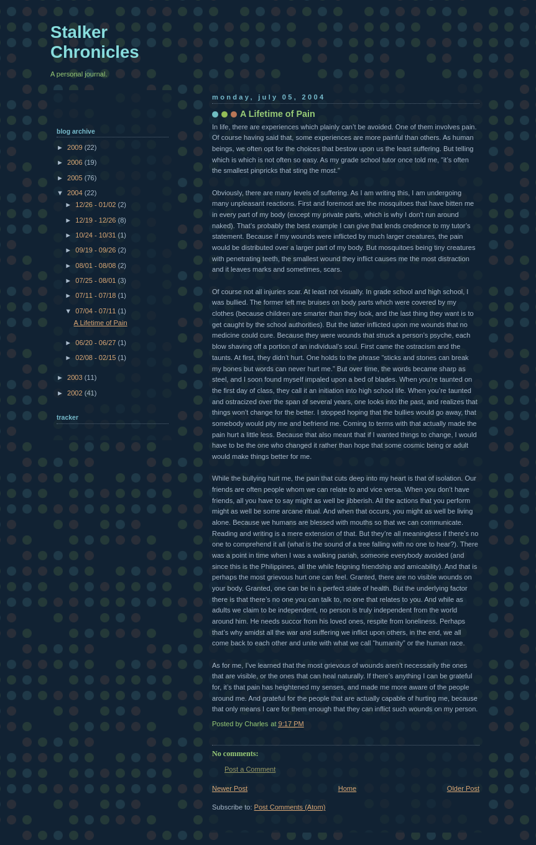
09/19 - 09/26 (96, 250)
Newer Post (229, 788)
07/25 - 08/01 (96, 280)
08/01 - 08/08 (96, 265)
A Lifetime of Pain (100, 322)
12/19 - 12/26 (96, 220)
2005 (76, 178)
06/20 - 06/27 (96, 342)
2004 (76, 192)
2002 (76, 393)
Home (347, 788)
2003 (76, 377)
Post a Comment (249, 769)
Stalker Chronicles (94, 42)
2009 (76, 147)
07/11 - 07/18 (96, 295)
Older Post (463, 788)
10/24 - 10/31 (96, 235)
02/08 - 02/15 (96, 357)
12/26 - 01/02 (96, 204)
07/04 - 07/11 (96, 311)
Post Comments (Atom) (290, 807)
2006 (76, 162)
